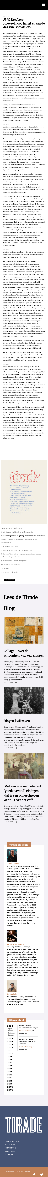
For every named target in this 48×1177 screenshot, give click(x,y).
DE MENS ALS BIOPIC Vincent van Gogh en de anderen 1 (27, 1041)
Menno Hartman (25, 1031)
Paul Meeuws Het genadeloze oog (12, 528)
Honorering (10, 1148)
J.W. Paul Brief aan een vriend (10, 564)
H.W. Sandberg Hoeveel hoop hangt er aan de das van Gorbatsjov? (22, 536)
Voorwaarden (9, 1172)
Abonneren (10, 1151)
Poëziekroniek (5, 568)
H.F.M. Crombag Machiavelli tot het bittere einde (17, 532)
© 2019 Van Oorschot (22, 1172)
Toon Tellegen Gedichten (9, 546)
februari (11, 1033)
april (10, 1029)
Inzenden (9, 1154)
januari (11, 1035)
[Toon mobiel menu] (43, 4)
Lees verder (10, 682)
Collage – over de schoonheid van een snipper (28, 1027)
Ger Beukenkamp (25, 1047)
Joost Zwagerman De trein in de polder (13, 561)
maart (10, 1031)
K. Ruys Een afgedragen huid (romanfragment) (16, 550)
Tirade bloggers (12, 1141)
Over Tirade (10, 1144)
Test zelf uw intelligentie (9, 572)
